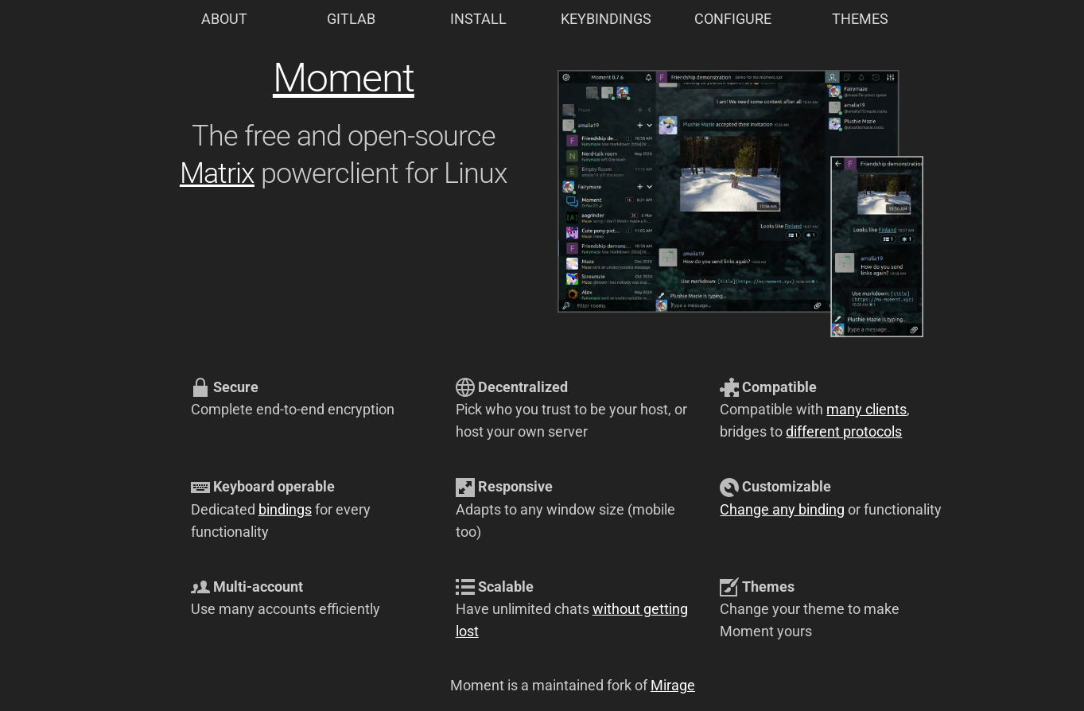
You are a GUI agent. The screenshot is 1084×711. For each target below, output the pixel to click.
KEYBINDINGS (606, 19)
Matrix (217, 173)
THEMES (860, 19)
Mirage (673, 686)
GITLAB (351, 19)
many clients (866, 410)
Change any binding (782, 510)
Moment (343, 78)
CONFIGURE (732, 19)
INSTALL (478, 19)
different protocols (844, 432)
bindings (285, 510)
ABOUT (224, 19)
